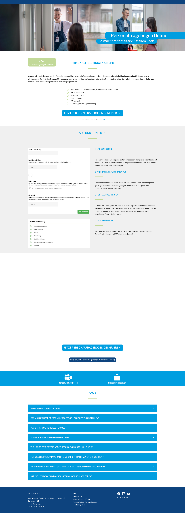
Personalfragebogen (68, 383)
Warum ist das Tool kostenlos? (47, 427)
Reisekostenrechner (117, 383)
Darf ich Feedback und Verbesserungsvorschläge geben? (61, 476)
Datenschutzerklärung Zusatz (84, 502)
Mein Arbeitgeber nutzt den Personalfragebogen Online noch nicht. (67, 466)
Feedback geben (78, 505)
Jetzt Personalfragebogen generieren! (92, 113)
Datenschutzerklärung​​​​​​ (81, 499)
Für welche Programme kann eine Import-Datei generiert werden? (66, 457)
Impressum (77, 496)
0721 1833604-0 (37, 506)
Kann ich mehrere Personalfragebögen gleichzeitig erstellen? (64, 418)
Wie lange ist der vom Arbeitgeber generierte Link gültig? (61, 447)
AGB (104, 120)
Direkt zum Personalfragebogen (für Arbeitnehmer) (92, 360)
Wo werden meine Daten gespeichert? (50, 437)
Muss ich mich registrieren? (45, 408)
